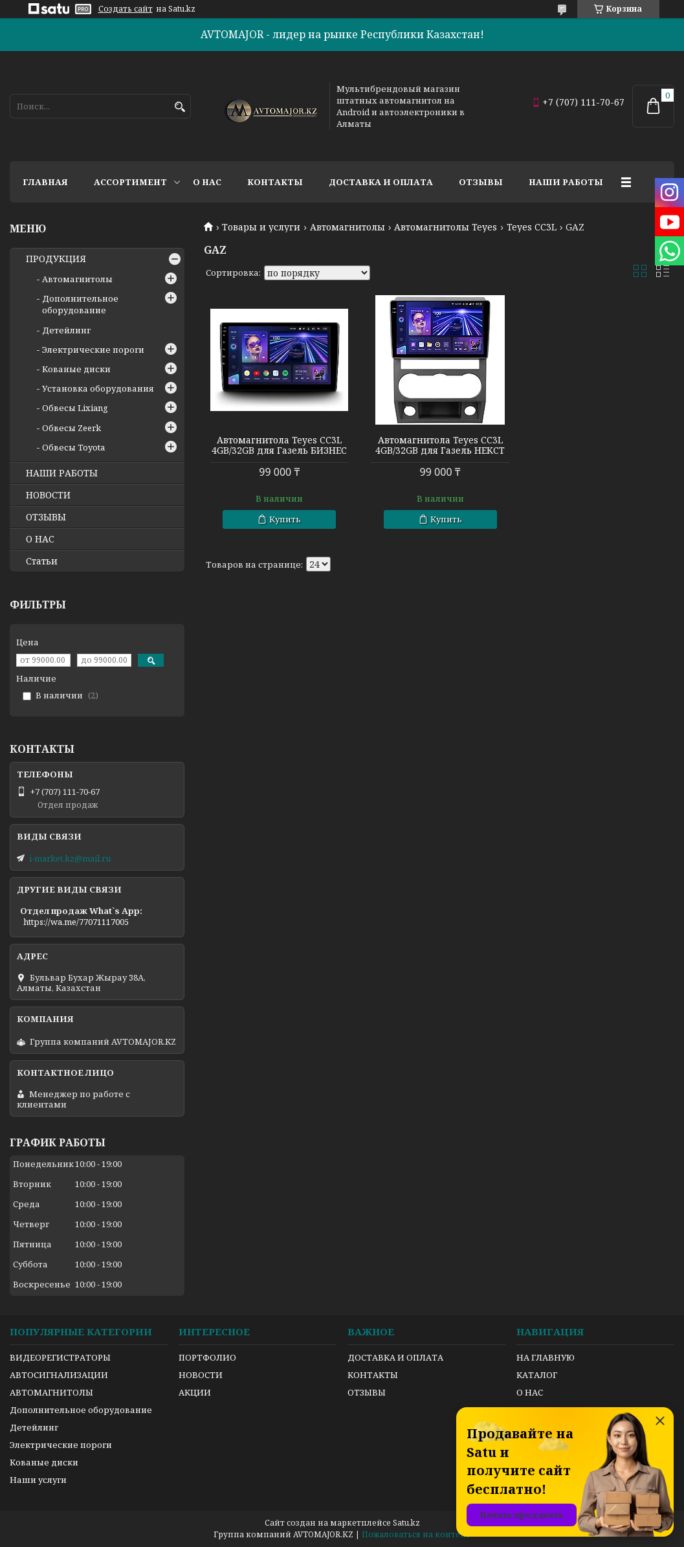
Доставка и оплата (381, 182)
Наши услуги (38, 1480)
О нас (207, 182)
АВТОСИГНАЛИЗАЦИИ (59, 1375)
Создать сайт (125, 9)
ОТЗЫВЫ (46, 517)
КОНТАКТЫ (373, 1375)
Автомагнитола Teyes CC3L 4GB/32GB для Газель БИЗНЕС (279, 445)
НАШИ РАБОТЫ (62, 473)
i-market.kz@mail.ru (70, 858)
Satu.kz (406, 1522)
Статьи (42, 561)
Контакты (275, 182)
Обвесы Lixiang (75, 408)
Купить (285, 519)
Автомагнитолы (347, 227)
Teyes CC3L (532, 227)
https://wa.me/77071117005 (76, 922)
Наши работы (566, 182)
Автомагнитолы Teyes (445, 227)
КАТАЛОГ (536, 1375)
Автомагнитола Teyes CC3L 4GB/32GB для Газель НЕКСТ (438, 445)
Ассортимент (130, 182)
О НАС (40, 539)
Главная (45, 182)
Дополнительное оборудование (80, 304)
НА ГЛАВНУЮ (545, 1357)
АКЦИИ (195, 1392)
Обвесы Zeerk (71, 428)
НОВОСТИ (48, 495)
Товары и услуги (261, 227)
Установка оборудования (98, 388)
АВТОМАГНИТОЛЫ (51, 1392)
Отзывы (481, 182)
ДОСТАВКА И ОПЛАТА (395, 1357)
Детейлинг (66, 330)
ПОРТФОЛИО (207, 1357)
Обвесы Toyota (73, 447)
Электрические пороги (93, 349)
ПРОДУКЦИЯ (56, 259)
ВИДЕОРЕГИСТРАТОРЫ (60, 1357)
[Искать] (179, 107)
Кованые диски (76, 369)
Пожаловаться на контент (416, 1534)
